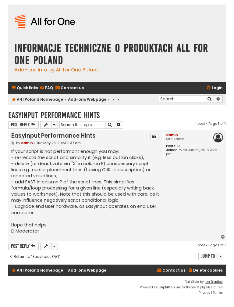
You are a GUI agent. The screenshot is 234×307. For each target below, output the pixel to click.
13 (178, 146)
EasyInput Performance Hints (54, 115)
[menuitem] (46, 88)
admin (172, 134)
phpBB (164, 287)
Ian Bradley (214, 282)
